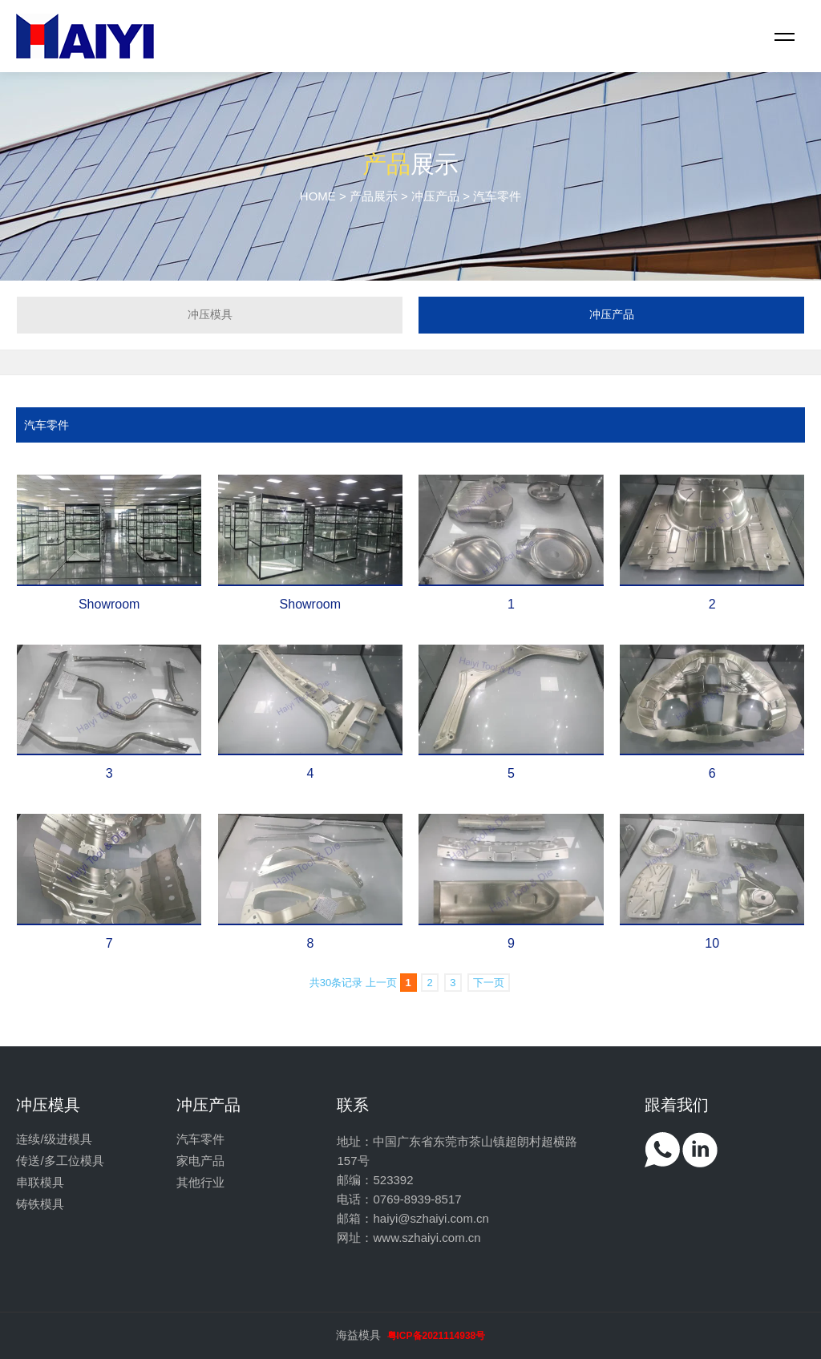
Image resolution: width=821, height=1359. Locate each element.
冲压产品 (435, 196)
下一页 (488, 983)
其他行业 (200, 1182)
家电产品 (200, 1160)
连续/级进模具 (53, 1139)
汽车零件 (46, 425)
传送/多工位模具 (59, 1160)
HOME (318, 196)
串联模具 (40, 1182)
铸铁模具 (40, 1204)
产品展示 (374, 196)
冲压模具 (210, 314)
